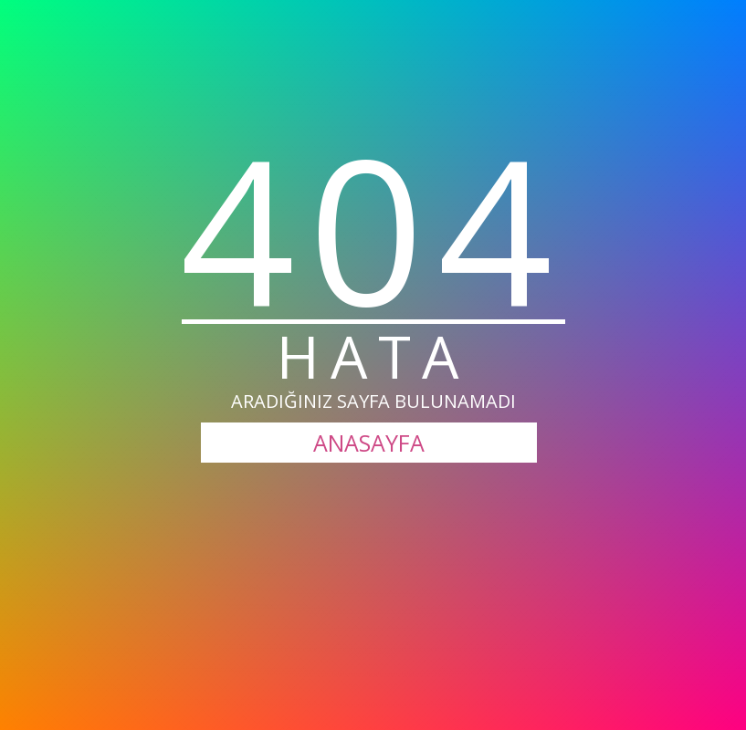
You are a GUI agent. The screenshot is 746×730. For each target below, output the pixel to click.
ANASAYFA (369, 442)
